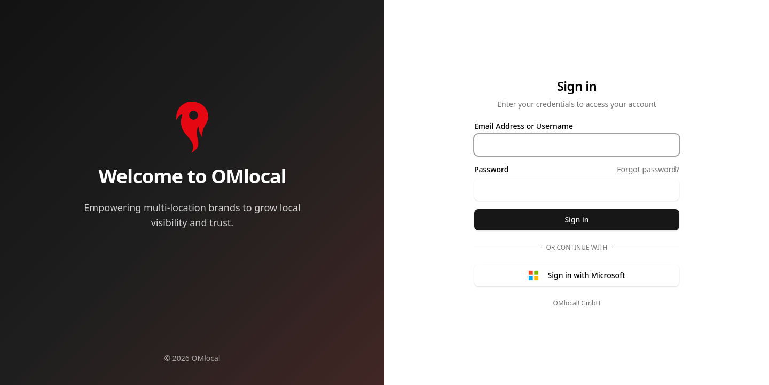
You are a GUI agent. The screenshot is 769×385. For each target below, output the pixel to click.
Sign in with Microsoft (576, 275)
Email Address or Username (523, 126)
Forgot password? (648, 169)
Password (491, 169)
